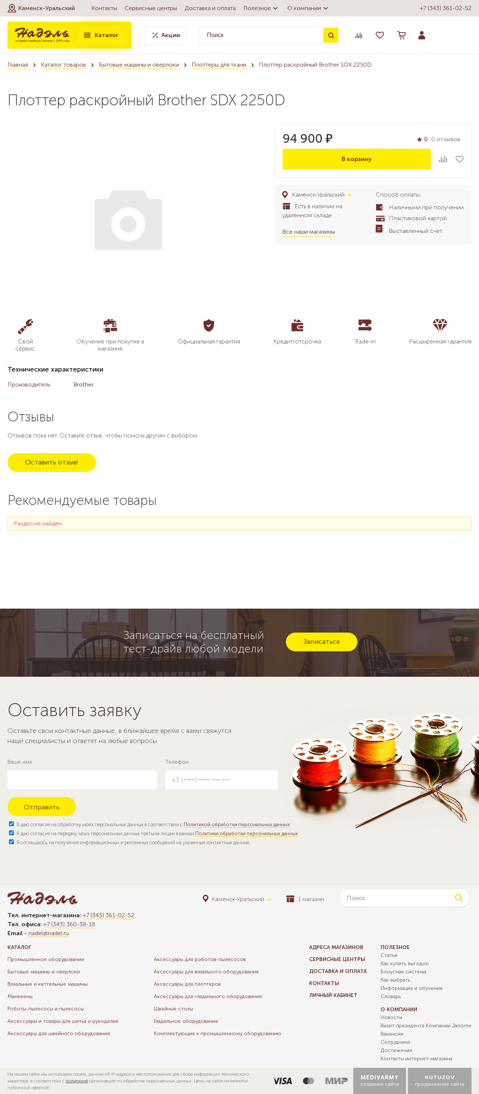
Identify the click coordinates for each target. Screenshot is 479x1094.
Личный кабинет (333, 995)
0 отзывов (445, 139)
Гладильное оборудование (186, 1021)
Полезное (261, 8)
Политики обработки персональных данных (246, 833)
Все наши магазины (308, 231)
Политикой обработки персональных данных (237, 824)
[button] (41, 8)
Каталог (101, 35)
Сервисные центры (151, 8)
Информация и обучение (412, 988)
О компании (308, 8)
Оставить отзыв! (52, 462)
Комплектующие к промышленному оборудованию (217, 1033)
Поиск (330, 35)
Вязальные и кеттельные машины (47, 984)
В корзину (357, 159)
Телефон (177, 762)
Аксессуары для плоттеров (187, 984)
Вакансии (392, 1034)
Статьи (389, 955)
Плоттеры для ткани (219, 64)
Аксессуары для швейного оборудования (58, 1033)
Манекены (20, 996)
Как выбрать (395, 980)
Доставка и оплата (210, 8)
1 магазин (305, 899)
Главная (17, 64)
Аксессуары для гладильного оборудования (208, 996)
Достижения (396, 1050)
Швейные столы (173, 1009)
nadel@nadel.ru (48, 933)
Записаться (321, 641)
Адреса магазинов (336, 947)
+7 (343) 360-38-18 (69, 924)
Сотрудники (395, 1042)
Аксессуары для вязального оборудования (206, 972)
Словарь (391, 996)
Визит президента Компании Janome (426, 1025)
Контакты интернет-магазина (416, 1058)
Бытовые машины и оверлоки (139, 64)
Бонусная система (403, 972)
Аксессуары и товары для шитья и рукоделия (62, 1021)
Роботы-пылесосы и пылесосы (45, 1009)
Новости (391, 1017)
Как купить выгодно (405, 963)
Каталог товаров (63, 64)
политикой (76, 1081)
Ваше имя (19, 762)
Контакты (104, 8)
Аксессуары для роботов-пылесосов (200, 959)
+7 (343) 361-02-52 (446, 8)
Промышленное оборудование (45, 959)
